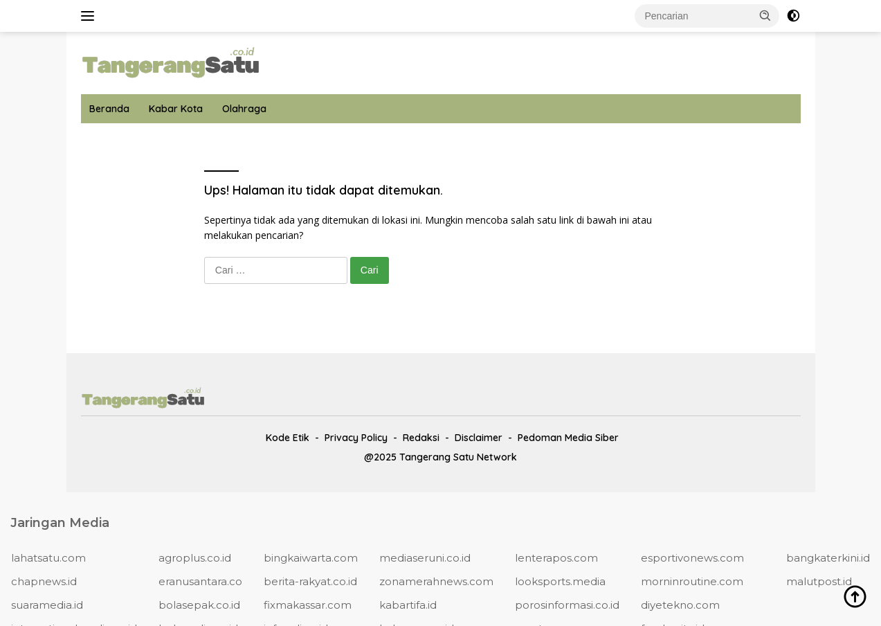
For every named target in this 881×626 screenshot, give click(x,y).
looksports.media (560, 581)
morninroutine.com (692, 581)
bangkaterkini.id (828, 557)
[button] (765, 15)
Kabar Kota (176, 108)
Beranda (109, 108)
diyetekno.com (680, 604)
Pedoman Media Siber (568, 437)
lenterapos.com (556, 557)
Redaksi (421, 437)
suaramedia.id (47, 604)
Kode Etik (287, 437)
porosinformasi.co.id (567, 604)
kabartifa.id (408, 604)
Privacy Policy (356, 437)
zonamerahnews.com (436, 581)
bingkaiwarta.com (311, 557)
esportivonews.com (692, 557)
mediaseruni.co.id (425, 557)
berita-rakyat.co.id (310, 581)
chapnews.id (44, 581)
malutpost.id (819, 581)
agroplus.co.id (194, 557)
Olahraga (244, 108)
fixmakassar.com (308, 604)
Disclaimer (478, 437)
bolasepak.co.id (199, 604)
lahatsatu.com (48, 557)
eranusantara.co (200, 581)
